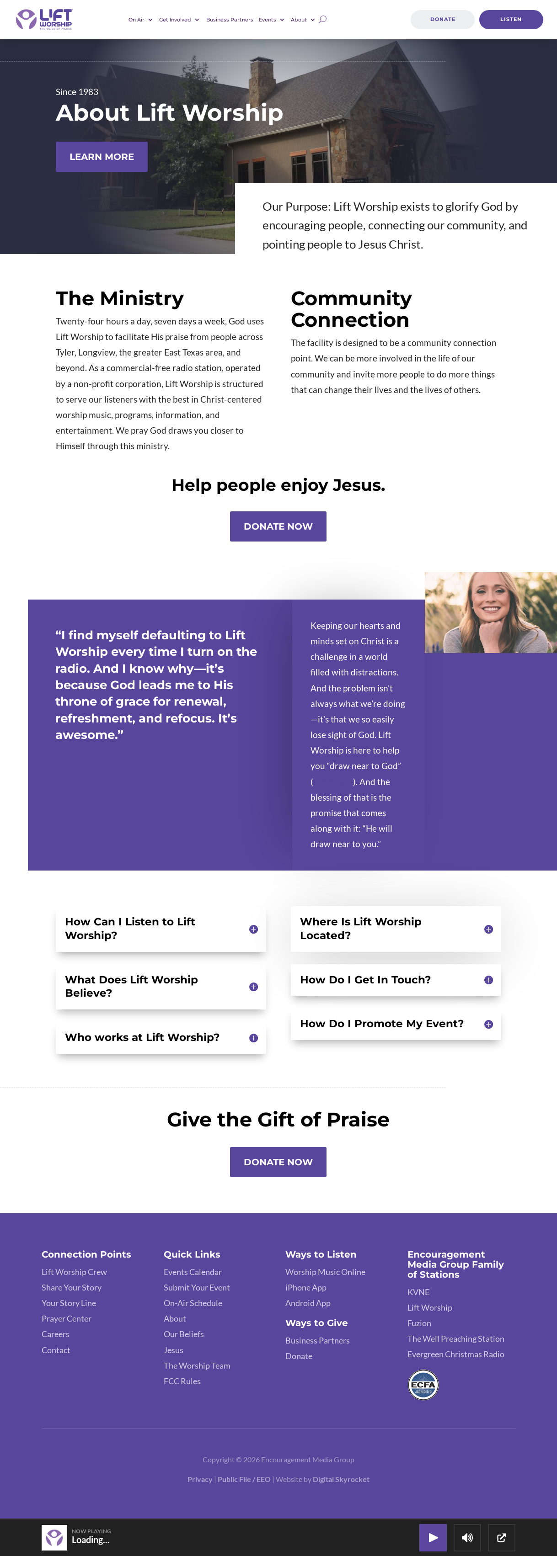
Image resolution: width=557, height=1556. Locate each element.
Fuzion (419, 1323)
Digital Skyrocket (341, 1479)
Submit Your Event (197, 1287)
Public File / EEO (244, 1479)
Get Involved (175, 19)
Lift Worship (429, 1307)
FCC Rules (182, 1381)
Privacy (200, 1479)
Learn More (102, 156)
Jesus (173, 1350)
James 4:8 (332, 781)
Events (267, 19)
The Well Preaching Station (455, 1338)
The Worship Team (197, 1365)
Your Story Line (69, 1303)
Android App (308, 1303)
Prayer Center (66, 1318)
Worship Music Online (325, 1272)
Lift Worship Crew (74, 1272)
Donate (442, 19)
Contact (56, 1350)
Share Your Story (72, 1287)
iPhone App (306, 1287)
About (299, 19)
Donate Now (278, 526)
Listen (511, 19)
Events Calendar (193, 1272)
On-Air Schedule (193, 1303)
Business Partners (229, 19)
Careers (56, 1334)
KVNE (418, 1292)
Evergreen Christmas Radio (455, 1354)
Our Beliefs (184, 1334)
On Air (137, 19)
